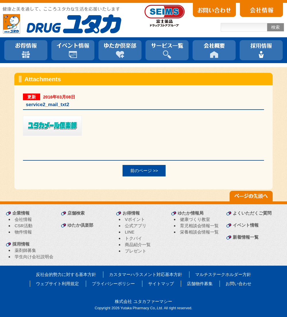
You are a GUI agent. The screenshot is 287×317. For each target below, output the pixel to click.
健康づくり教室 (195, 219)
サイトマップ (161, 283)
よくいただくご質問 (252, 213)
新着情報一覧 (246, 237)
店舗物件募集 (200, 283)
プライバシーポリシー (113, 283)
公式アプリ (135, 225)
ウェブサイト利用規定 (57, 283)
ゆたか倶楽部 (80, 225)
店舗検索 (76, 213)
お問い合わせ (238, 283)
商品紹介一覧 (138, 244)
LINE (129, 232)
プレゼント (135, 250)
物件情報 (23, 232)
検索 (275, 27)
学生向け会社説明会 (34, 256)
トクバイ (133, 238)
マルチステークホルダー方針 (223, 274)
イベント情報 (246, 225)
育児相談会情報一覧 (199, 225)
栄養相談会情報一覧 (199, 232)
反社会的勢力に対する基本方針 (66, 274)
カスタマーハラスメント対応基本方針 (145, 274)
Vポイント (135, 219)
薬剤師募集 (25, 250)
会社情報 (23, 219)
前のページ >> (144, 170)
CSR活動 (23, 225)
